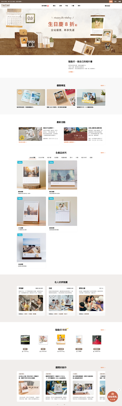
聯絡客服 (41, 391)
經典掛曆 (86, 260)
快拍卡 (65, 260)
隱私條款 (41, 394)
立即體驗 (71, 71)
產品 (54, 5)
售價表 (29, 391)
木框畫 (30, 260)
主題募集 (19, 389)
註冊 (111, 1)
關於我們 (52, 389)
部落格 (52, 391)
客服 (120, 1)
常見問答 (41, 389)
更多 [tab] (79, 5)
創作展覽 (19, 391)
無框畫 (34, 260)
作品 (66, 5)
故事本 (55, 260)
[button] (25, 286)
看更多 (103, 85)
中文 (103, 403)
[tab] (54, 6)
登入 (116, 1)
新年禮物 (45, 6)
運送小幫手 (30, 389)
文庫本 (25, 260)
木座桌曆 (61, 260)
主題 (60, 5)
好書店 (62, 389)
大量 (73, 5)
